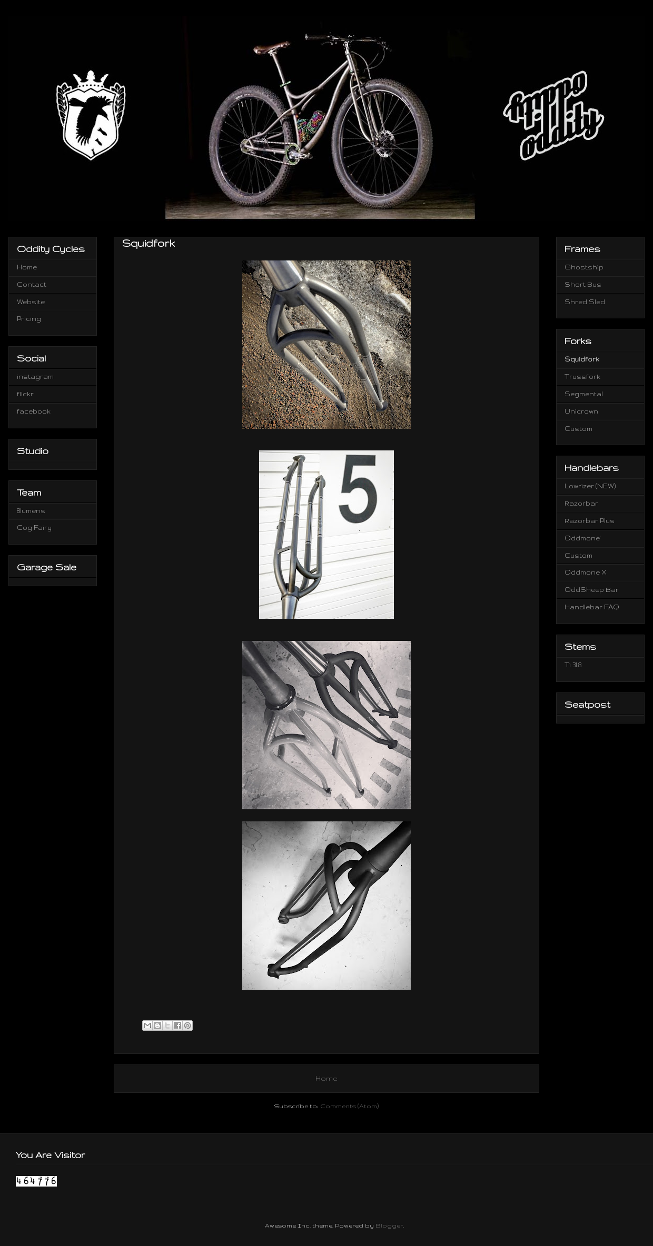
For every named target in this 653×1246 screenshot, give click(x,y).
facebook (34, 411)
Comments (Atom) (349, 1106)
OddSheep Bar (592, 589)
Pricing (29, 318)
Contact (31, 284)
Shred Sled (585, 301)
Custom (578, 428)
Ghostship (584, 267)
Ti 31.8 (573, 664)
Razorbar (581, 503)
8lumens (31, 510)
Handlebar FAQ (592, 607)
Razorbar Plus (590, 520)
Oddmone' (582, 538)
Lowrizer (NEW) (590, 486)
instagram (35, 376)
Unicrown (581, 411)
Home (326, 1078)
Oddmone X (586, 572)
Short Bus (583, 284)
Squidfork (582, 359)
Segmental (584, 393)
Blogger (389, 1225)
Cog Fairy (34, 527)
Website (31, 301)
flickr (25, 393)
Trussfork (582, 376)
